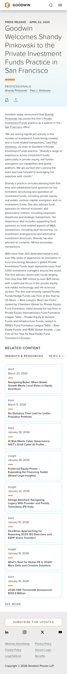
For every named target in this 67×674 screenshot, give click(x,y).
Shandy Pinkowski (16, 90)
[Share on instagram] (24, 633)
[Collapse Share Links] (16, 100)
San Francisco (13, 127)
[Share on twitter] (42, 633)
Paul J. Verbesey (40, 90)
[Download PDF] (6, 100)
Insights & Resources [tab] (24, 356)
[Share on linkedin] (6, 633)
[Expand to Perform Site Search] (51, 5)
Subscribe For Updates (33, 622)
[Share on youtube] (60, 633)
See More (13, 604)
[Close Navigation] (60, 5)
